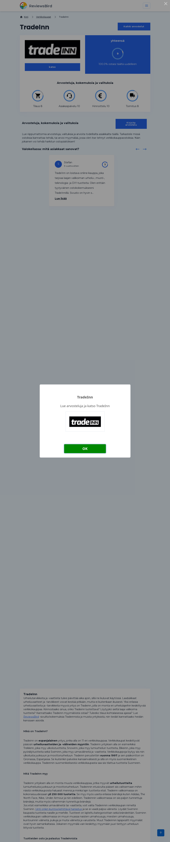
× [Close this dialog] (166, 4)
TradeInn (85, 397)
